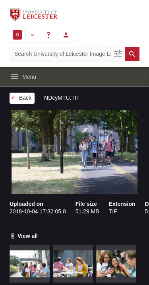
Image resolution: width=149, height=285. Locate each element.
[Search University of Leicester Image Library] (60, 54)
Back (21, 98)
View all (24, 236)
